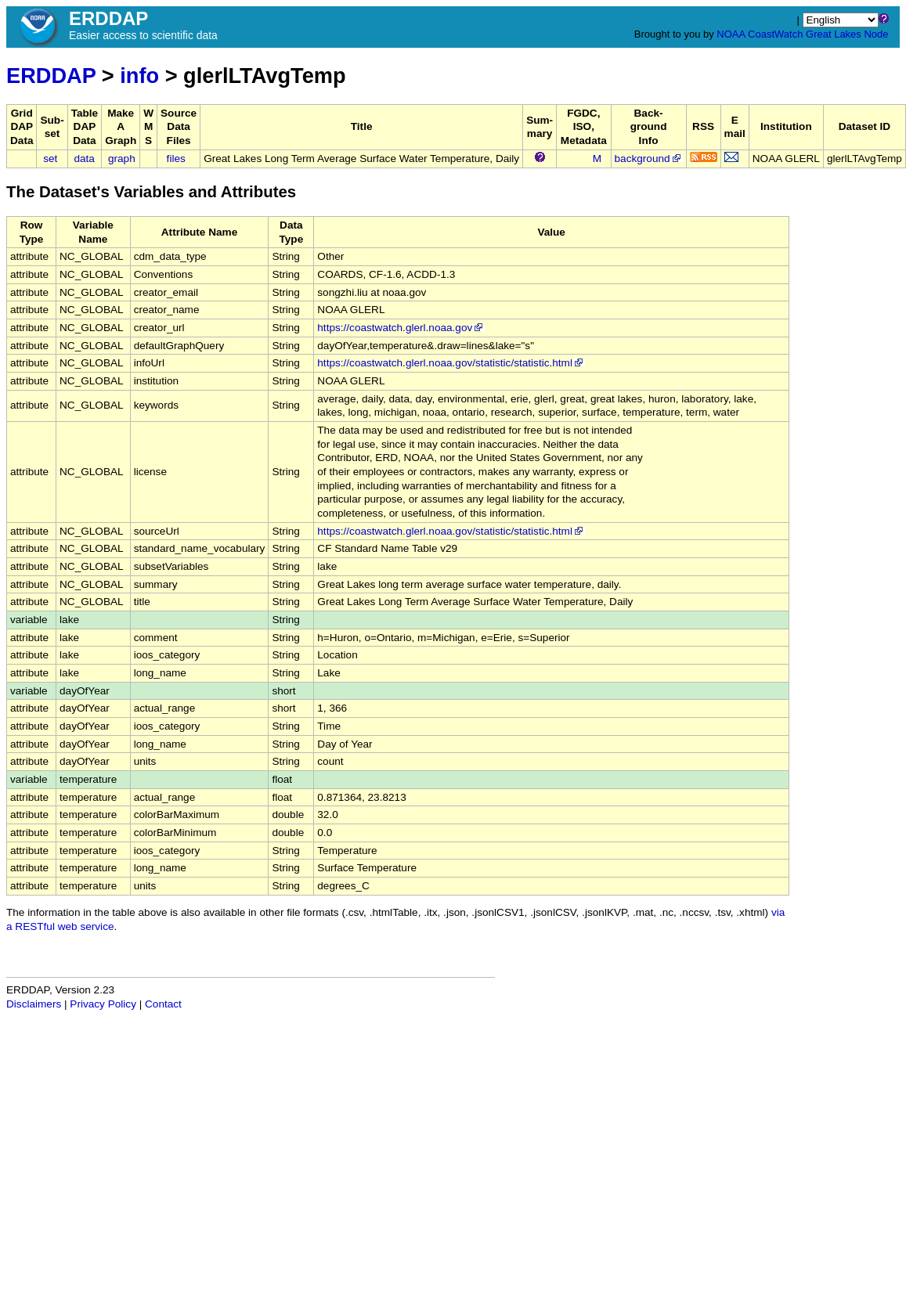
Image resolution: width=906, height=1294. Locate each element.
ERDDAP (51, 75)
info (139, 75)
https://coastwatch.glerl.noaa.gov (401, 327)
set (50, 158)
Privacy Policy (103, 1004)
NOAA (730, 34)
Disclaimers (33, 1004)
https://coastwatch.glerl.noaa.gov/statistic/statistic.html (451, 363)
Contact (163, 1004)
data (84, 158)
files (176, 158)
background (649, 158)
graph (121, 158)
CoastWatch (775, 34)
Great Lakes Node (847, 34)
